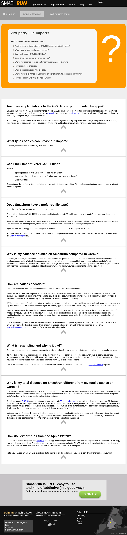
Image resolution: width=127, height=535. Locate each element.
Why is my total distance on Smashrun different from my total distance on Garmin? (48, 74)
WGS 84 (25, 401)
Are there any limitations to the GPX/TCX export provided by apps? (42, 46)
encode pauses (74, 113)
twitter (49, 524)
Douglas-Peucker (96, 365)
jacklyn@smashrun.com (16, 327)
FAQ (90, 4)
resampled (51, 113)
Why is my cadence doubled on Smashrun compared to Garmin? (41, 62)
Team (79, 521)
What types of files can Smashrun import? (32, 50)
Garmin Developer (17, 236)
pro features (39, 4)
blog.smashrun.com (48, 512)
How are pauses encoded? (26, 66)
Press (79, 524)
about (72, 4)
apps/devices (58, 4)
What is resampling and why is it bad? (30, 70)
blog (82, 4)
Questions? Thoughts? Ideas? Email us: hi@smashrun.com (16, 526)
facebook (53, 524)
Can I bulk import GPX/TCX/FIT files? (30, 54)
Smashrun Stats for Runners (14, 3)
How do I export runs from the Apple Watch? (33, 78)
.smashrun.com (18, 512)
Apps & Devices (32, 14)
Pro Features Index (59, 14)
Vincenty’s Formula (68, 401)
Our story (81, 516)
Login (100, 2)
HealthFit (40, 441)
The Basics (9, 14)
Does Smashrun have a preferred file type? (32, 58)
